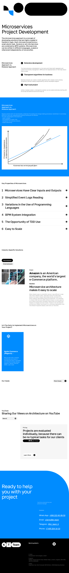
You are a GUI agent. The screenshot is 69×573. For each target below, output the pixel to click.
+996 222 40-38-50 (57, 515)
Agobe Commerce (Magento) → (11, 352)
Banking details (34, 543)
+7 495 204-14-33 (53, 529)
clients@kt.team (52, 520)
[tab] (7, 260)
